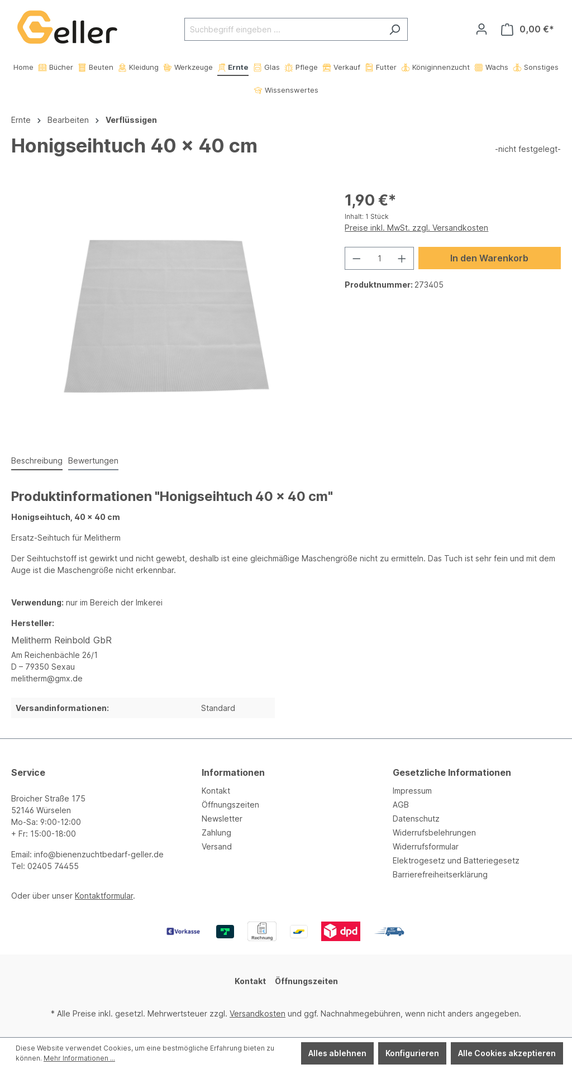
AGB (401, 804)
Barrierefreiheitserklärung (440, 874)
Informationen (233, 772)
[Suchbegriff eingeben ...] (283, 29)
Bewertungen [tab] (93, 460)
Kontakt (216, 790)
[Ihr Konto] (481, 29)
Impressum (412, 790)
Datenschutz (416, 818)
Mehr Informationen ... (79, 1058)
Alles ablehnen (337, 1053)
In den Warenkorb (489, 258)
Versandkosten (257, 1013)
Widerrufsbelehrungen (434, 832)
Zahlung (216, 832)
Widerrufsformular (426, 846)
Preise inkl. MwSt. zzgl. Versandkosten (416, 227)
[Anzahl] (380, 258)
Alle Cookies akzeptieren (507, 1053)
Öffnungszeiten (230, 804)
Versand (217, 846)
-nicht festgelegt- (528, 149)
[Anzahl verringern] (356, 258)
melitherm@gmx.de (47, 678)
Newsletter (222, 818)
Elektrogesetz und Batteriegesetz (456, 860)
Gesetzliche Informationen (452, 772)
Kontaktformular (104, 895)
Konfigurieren (412, 1053)
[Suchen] (395, 29)
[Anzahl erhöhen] (402, 258)
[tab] (37, 461)
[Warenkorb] (527, 29)
